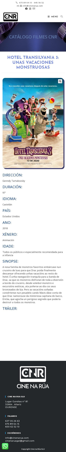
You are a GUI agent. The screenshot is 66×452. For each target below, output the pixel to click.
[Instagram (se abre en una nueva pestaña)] (30, 9)
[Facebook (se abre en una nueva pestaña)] (26, 9)
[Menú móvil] (53, 17)
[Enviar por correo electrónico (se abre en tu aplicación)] (33, 8)
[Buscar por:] (61, 17)
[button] (60, 81)
